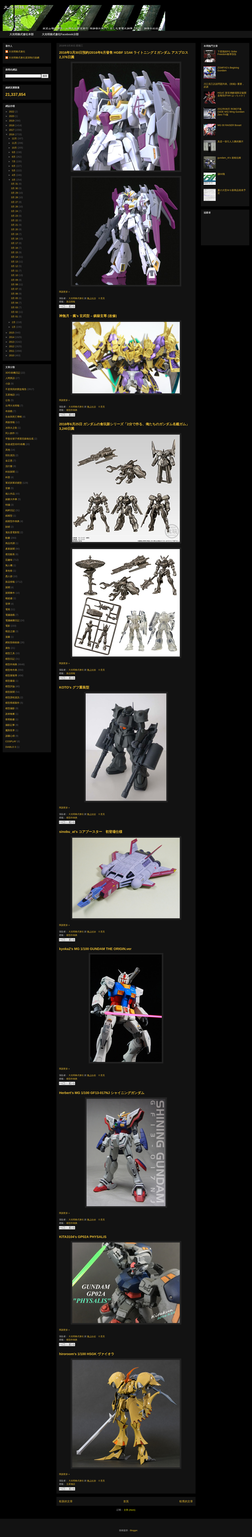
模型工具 (10, 653)
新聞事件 (10, 593)
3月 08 (15, 284)
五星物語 (70, 1484)
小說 (7, 383)
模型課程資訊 (12, 697)
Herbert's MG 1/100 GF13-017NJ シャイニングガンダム (101, 1093)
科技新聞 (10, 471)
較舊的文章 (186, 1501)
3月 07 (15, 289)
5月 (14, 170)
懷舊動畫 (10, 719)
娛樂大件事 (11, 499)
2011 (12, 351)
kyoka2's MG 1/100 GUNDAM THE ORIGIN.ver (95, 949)
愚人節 (8, 576)
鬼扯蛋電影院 (12, 532)
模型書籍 (10, 680)
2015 (12, 332)
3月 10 (15, 275)
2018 (12, 125)
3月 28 (15, 197)
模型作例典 (71, 410)
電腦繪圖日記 (12, 620)
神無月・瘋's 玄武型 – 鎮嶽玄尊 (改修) (88, 316)
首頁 (126, 1501)
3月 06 (15, 293)
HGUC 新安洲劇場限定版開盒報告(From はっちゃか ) (232, 94)
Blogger (133, 1530)
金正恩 (8, 460)
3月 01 (15, 316)
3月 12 (15, 266)
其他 (7, 449)
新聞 (7, 587)
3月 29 (15, 192)
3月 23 (15, 215)
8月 (14, 156)
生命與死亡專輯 (13, 416)
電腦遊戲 (10, 615)
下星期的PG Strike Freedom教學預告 (227, 53)
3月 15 (15, 252)
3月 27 (15, 202)
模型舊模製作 (12, 702)
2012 (12, 346)
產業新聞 (10, 548)
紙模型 (8, 515)
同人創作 (10, 433)
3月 (14, 179)
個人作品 (10, 493)
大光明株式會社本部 (21, 34)
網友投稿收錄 (12, 642)
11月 (14, 143)
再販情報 (10, 422)
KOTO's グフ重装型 (74, 687)
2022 (12, 111)
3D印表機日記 (12, 372)
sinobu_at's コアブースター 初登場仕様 (90, 832)
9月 (14, 152)
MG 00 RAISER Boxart (229, 125)
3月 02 (15, 312)
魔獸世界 (10, 730)
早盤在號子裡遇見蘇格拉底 (19, 438)
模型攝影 (10, 708)
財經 (7, 526)
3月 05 (15, 298)
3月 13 (15, 261)
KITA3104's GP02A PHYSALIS (83, 1237)
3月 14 (15, 257)
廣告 (7, 648)
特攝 (7, 504)
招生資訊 (10, 455)
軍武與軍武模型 (13, 482)
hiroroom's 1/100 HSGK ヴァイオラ (86, 1354)
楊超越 (8, 598)
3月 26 (15, 206)
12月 (14, 138)
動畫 (7, 537)
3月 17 (15, 243)
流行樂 (8, 466)
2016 (12, 134)
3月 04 (15, 302)
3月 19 (15, 234)
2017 (12, 130)
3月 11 (15, 270)
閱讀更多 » (64, 291)
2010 (12, 355)
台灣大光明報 (12, 405)
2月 (14, 322)
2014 (12, 337)
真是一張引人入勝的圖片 (230, 141)
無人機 (8, 565)
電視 (7, 609)
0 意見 (102, 298)
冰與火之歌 (11, 427)
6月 (14, 166)
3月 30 (15, 188)
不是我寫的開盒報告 (16, 389)
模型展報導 (11, 675)
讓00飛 (221, 174)
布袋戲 (8, 411)
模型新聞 (10, 692)
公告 (7, 400)
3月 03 (15, 307)
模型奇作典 (11, 670)
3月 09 (15, 280)
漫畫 (7, 637)
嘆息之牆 (10, 631)
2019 (12, 120)
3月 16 (15, 248)
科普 (7, 477)
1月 (14, 327)
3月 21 (15, 225)
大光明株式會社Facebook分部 (60, 34)
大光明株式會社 (77, 298)
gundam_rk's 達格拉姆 (229, 157)
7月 (14, 161)
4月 (14, 175)
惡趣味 (8, 559)
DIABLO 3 (10, 747)
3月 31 (15, 183)
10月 (14, 147)
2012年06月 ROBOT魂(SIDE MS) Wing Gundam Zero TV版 (231, 112)
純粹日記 (10, 510)
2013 (12, 341)
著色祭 (8, 570)
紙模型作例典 (12, 521)
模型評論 (10, 686)
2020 (12, 116)
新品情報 (70, 301)
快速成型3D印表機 (15, 444)
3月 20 (15, 229)
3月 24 (15, 211)
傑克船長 (10, 554)
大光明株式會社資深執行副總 (24, 57)
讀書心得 (10, 736)
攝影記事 (10, 725)
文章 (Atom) (129, 1510)
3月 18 (15, 238)
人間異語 (10, 378)
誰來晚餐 (10, 714)
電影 (7, 625)
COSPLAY (10, 741)
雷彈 (7, 603)
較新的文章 (66, 1501)
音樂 (7, 488)
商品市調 (10, 543)
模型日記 (10, 658)
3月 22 (15, 220)
